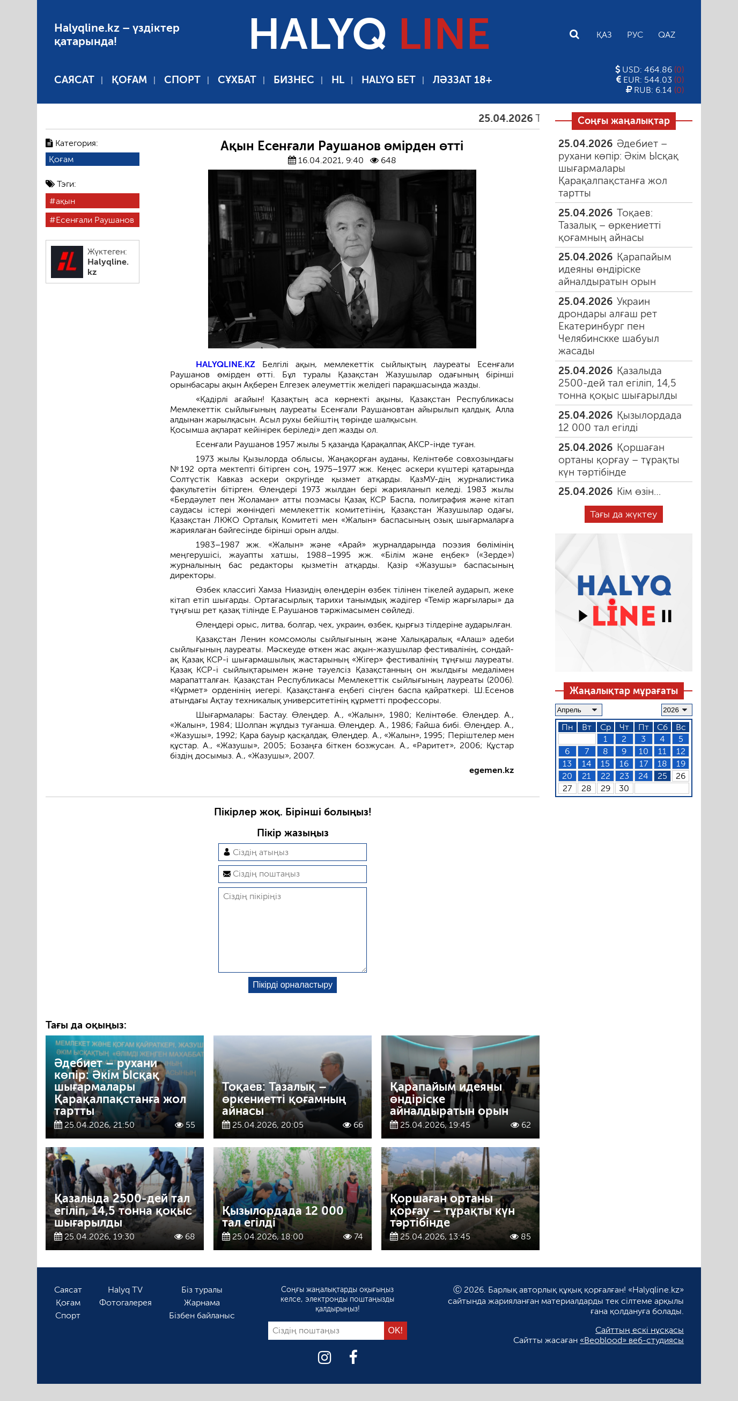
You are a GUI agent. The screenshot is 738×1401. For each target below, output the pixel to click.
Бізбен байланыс (202, 1332)
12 (680, 751)
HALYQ (369, 34)
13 (567, 763)
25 (662, 776)
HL (337, 80)
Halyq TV (125, 1307)
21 (586, 776)
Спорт (182, 80)
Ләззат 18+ (462, 80)
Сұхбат (237, 80)
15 (605, 763)
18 (662, 763)
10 (643, 751)
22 (605, 776)
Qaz (666, 35)
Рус (635, 35)
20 (567, 776)
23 (624, 776)
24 (643, 776)
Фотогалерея (125, 1320)
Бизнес (294, 80)
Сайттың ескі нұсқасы (639, 1347)
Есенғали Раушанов (95, 220)
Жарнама (202, 1320)
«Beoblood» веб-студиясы (632, 1357)
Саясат (74, 80)
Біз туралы (202, 1307)
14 (587, 763)
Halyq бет (388, 80)
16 (624, 763)
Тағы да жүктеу (623, 514)
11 (662, 751)
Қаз (604, 35)
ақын (65, 201)
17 (643, 763)
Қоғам (129, 80)
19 (680, 763)
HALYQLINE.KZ (225, 364)
